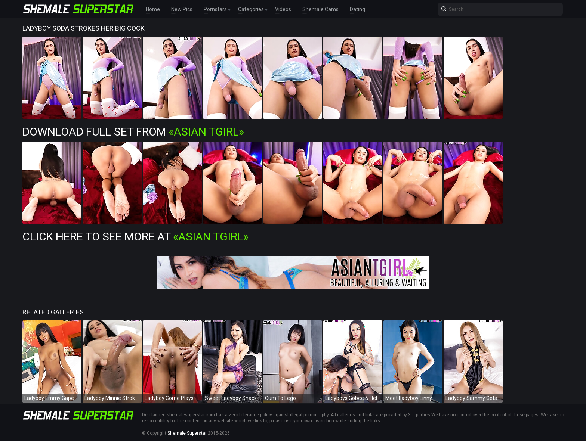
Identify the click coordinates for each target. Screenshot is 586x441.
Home (153, 9)
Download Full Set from (133, 131)
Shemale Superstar (187, 433)
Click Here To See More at (135, 236)
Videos (283, 9)
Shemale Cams (320, 9)
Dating (357, 9)
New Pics (181, 9)
